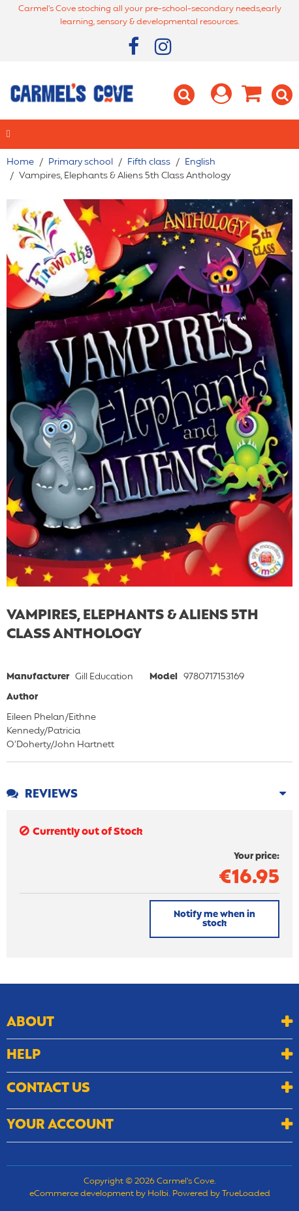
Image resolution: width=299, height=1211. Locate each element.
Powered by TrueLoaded (221, 1194)
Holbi (158, 1194)
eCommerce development (81, 1194)
